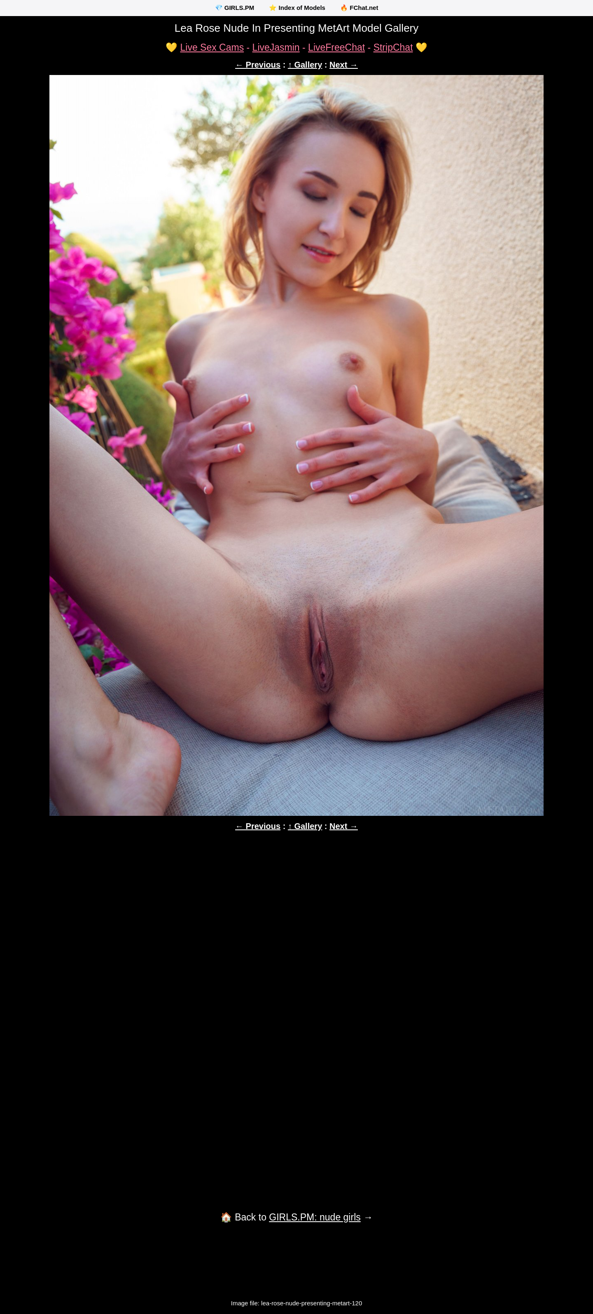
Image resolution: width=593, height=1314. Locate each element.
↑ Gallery (305, 64)
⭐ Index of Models (297, 7)
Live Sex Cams (212, 47)
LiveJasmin (276, 47)
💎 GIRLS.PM (234, 7)
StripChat (393, 47)
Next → (343, 64)
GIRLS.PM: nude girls (314, 1217)
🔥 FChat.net (359, 7)
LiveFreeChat (336, 47)
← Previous (257, 64)
